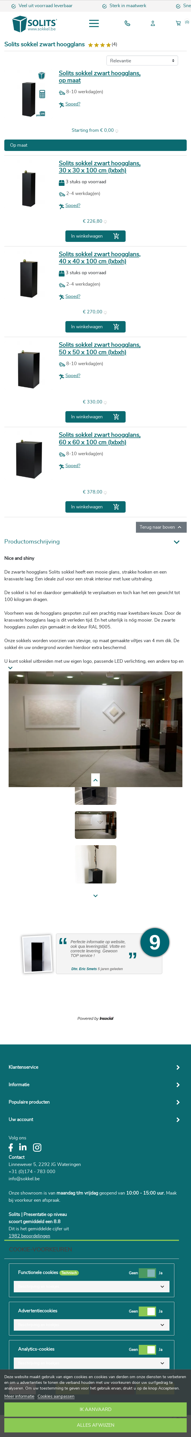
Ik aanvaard (96, 1409)
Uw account (21, 1119)
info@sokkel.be (24, 1179)
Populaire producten (29, 1102)
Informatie (19, 1084)
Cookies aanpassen (56, 1396)
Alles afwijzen (95, 1425)
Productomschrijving (32, 542)
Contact (16, 1157)
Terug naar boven (161, 527)
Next (15, 780)
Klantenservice (23, 1067)
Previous (19, 896)
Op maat (18, 145)
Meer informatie (19, 1396)
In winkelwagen (95, 236)
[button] (91, 1286)
